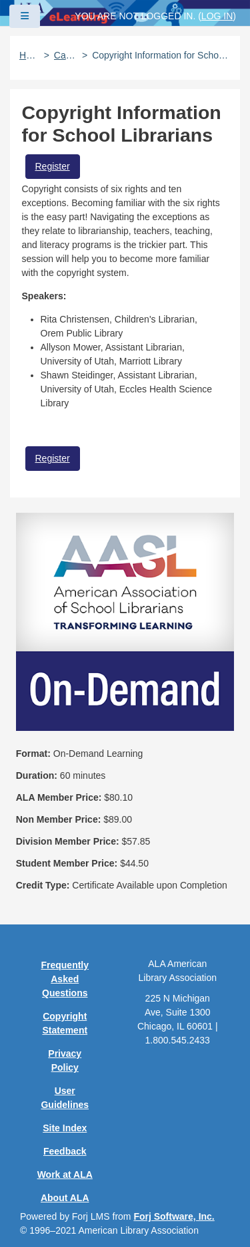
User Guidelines (65, 1097)
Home (29, 55)
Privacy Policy (64, 1060)
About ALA (65, 1197)
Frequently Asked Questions (65, 979)
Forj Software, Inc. (173, 1216)
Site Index (65, 1128)
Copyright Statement (64, 1023)
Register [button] (52, 166)
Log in (217, 16)
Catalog (65, 55)
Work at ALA (65, 1174)
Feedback (65, 1151)
